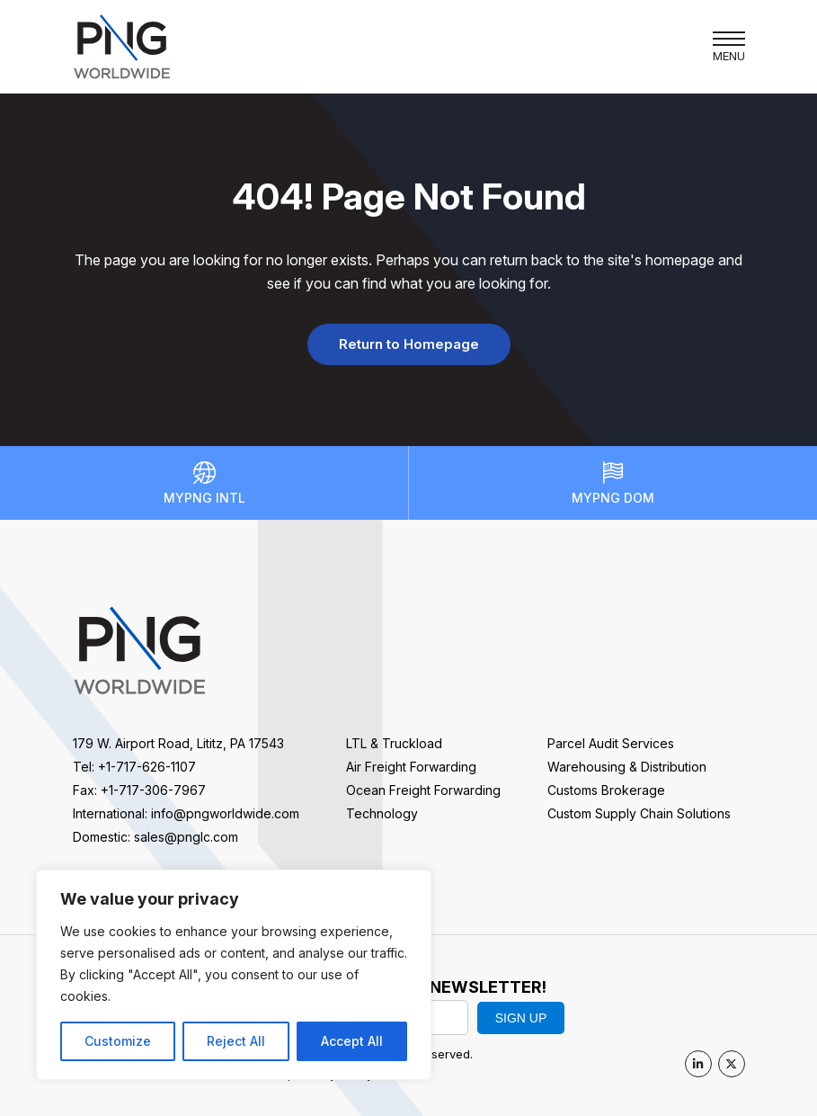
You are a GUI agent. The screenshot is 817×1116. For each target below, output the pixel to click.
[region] (233, 975)
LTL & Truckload (394, 743)
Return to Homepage (409, 344)
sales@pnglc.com (186, 836)
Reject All (236, 1041)
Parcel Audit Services (610, 743)
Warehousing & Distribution (626, 766)
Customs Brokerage (606, 790)
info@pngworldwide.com (225, 813)
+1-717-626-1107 (147, 766)
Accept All (352, 1041)
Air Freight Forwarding (411, 766)
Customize (117, 1041)
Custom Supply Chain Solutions (639, 813)
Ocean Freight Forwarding (423, 790)
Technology (382, 813)
